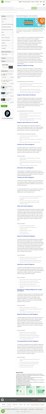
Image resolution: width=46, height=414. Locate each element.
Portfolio (37, 1)
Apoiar (29, 404)
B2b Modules (7, 19)
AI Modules (7, 48)
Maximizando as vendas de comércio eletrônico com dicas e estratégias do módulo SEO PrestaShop (29, 378)
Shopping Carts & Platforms (38, 28)
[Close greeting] (12, 407)
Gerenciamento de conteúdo (7, 30)
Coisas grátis (15, 404)
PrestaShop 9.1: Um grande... (9, 93)
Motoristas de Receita (7, 40)
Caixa (7, 21)
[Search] (22, 8)
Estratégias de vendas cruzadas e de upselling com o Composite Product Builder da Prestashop (30, 380)
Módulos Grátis (7, 54)
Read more (12, 77)
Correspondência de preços (37, 31)
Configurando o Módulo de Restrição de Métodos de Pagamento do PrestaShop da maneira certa (30, 383)
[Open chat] (3, 411)
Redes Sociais (7, 45)
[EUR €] (36, 4)
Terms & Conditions (24, 409)
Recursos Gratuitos (27, 1)
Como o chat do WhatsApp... (8, 99)
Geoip (18, 32)
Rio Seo (7, 35)
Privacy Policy (31, 409)
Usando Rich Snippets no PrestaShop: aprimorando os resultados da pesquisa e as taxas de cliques (30, 376)
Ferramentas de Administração (7, 25)
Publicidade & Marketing (7, 27)
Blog (44, 1)
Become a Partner (35, 404)
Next (44, 391)
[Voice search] (35, 8)
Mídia (7, 32)
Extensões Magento (27, 31)
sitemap (41, 404)
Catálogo (7, 43)
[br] (40, 4)
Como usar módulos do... (9, 74)
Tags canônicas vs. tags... (9, 87)
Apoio (41, 1)
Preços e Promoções (7, 37)
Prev (17, 391)
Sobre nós (9, 404)
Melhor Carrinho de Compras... (9, 81)
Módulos (20, 1)
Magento (20, 31)
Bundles (3, 61)
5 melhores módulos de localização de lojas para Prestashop (29, 374)
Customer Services (39, 409)
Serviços (33, 1)
